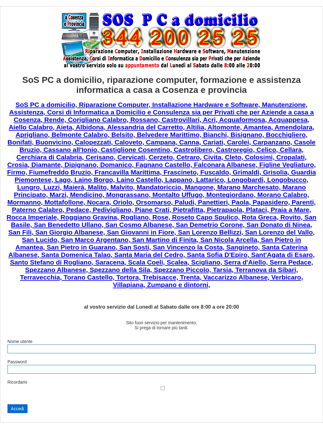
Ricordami (17, 382)
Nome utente (19, 341)
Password (17, 361)
